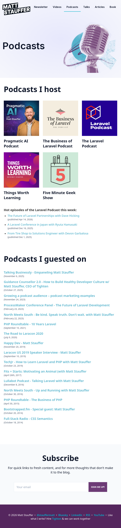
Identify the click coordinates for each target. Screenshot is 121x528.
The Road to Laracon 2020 (23, 333)
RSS (88, 515)
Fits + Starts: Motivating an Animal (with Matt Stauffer (45, 371)
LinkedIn (77, 515)
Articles (100, 7)
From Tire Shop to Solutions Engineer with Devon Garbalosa (48, 233)
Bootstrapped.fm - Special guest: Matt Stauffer (39, 409)
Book (113, 7)
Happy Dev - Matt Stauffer (23, 343)
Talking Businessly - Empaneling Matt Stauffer (39, 272)
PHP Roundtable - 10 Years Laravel (30, 324)
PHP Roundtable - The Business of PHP (33, 400)
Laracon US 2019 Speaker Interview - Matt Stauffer (42, 352)
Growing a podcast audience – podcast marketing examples (49, 296)
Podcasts (72, 7)
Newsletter (41, 7)
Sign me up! (98, 486)
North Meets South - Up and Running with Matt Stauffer (46, 390)
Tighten (56, 518)
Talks (86, 7)
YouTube (99, 515)
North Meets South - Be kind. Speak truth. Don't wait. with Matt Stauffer (59, 314)
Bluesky (63, 515)
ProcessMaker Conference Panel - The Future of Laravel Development (57, 305)
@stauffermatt (46, 515)
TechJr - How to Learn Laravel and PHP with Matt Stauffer (47, 362)
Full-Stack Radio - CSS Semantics (28, 419)
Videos (57, 7)
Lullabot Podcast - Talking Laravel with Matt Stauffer (44, 381)
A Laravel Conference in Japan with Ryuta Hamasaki (42, 224)
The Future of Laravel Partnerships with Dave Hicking (43, 216)
